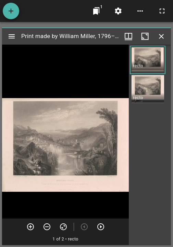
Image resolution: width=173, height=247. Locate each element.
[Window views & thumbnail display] (128, 36)
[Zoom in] (30, 227)
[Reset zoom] (63, 227)
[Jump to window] (96, 11)
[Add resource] (11, 11)
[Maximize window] (145, 36)
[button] (148, 59)
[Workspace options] (140, 11)
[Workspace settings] (118, 11)
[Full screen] (162, 11)
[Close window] (161, 36)
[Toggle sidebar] (11, 36)
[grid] (150, 145)
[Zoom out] (47, 227)
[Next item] (100, 227)
